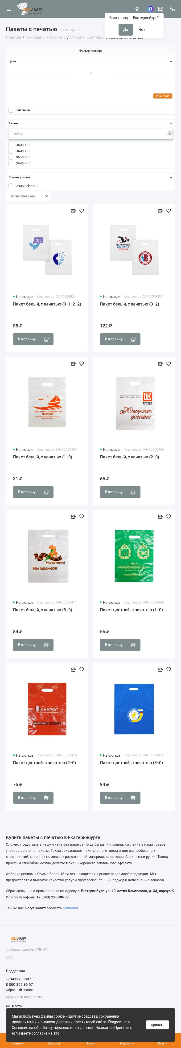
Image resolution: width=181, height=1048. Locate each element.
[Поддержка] (172, 9)
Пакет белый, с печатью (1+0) (42, 456)
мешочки (70, 908)
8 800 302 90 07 (19, 985)
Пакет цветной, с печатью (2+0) (44, 762)
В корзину (33, 339)
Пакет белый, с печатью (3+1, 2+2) (47, 304)
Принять (157, 1025)
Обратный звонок (20, 990)
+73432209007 (18, 979)
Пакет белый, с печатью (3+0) (42, 609)
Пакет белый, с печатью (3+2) (129, 304)
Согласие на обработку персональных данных (53, 1027)
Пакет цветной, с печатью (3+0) (131, 762)
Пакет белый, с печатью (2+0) (129, 456)
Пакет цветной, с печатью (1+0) (131, 609)
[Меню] (9, 9)
